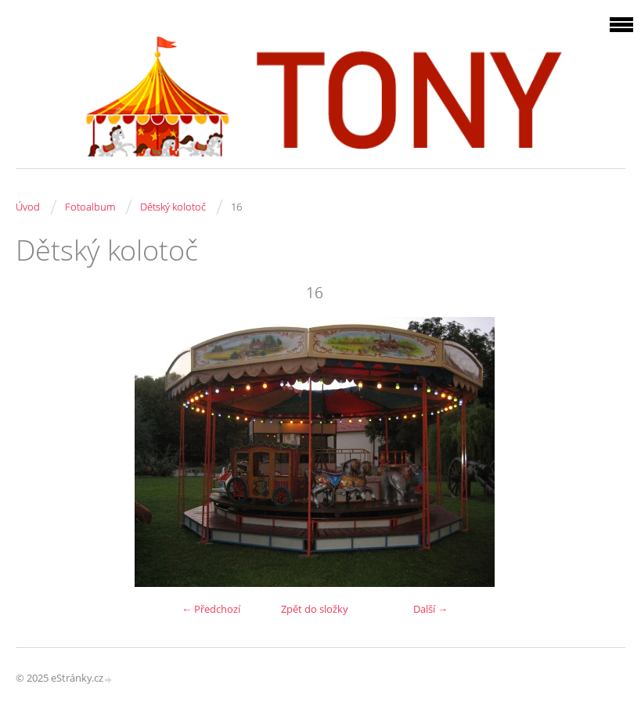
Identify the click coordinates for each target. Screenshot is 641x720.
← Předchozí (211, 609)
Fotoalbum (90, 207)
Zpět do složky (314, 609)
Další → (430, 609)
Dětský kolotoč (173, 207)
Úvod (28, 207)
